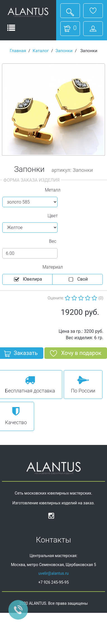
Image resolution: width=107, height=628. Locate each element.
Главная (18, 50)
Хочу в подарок (75, 354)
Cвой (77, 279)
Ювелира (27, 279)
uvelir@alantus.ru (53, 573)
